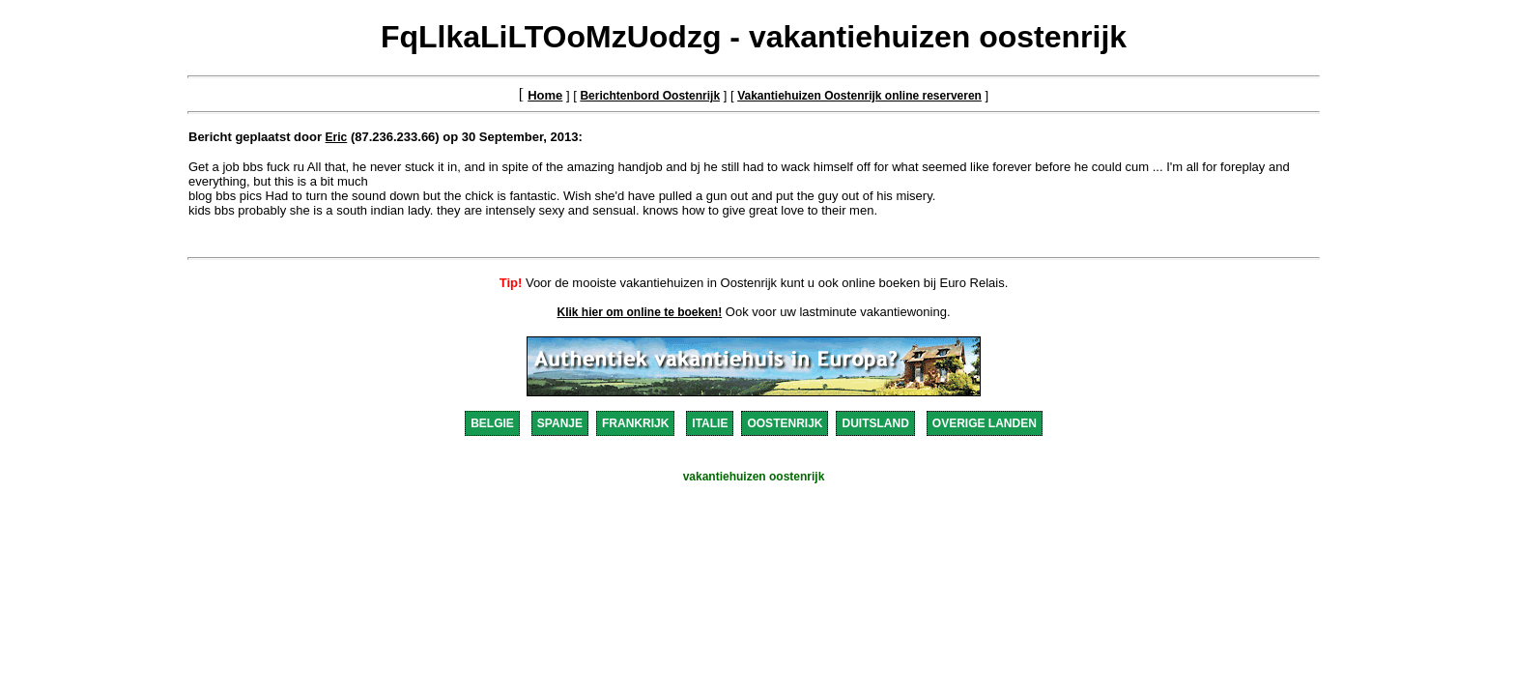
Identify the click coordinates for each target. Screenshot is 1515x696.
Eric (337, 137)
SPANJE (560, 423)
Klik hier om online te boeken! (640, 312)
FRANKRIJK (635, 423)
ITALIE (710, 423)
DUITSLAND (875, 423)
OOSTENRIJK (784, 423)
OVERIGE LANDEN (984, 423)
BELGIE (492, 423)
